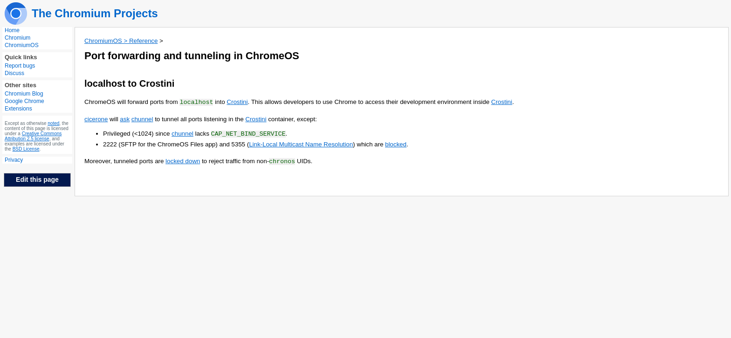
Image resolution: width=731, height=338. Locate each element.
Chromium (17, 37)
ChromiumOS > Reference (121, 40)
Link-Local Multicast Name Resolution (301, 143)
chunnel (142, 118)
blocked (396, 143)
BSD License (26, 149)
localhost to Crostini (129, 83)
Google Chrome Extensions (24, 105)
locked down (183, 160)
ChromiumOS (22, 45)
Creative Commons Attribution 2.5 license (33, 136)
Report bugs (20, 65)
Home (12, 30)
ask (125, 118)
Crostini (237, 101)
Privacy (14, 160)
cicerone (96, 118)
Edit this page (37, 179)
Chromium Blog (24, 93)
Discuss (14, 73)
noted (53, 123)
